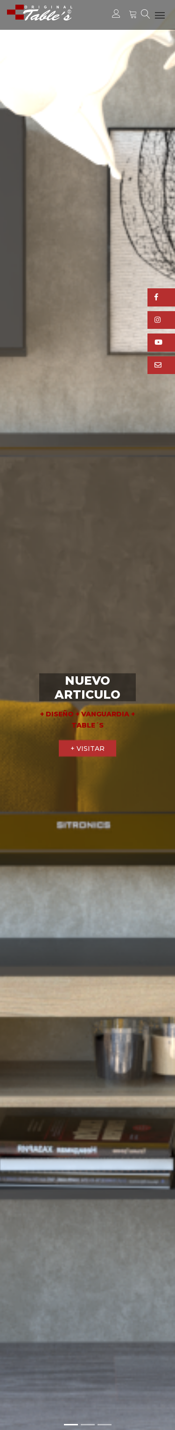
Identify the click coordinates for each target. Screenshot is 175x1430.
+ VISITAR (87, 748)
